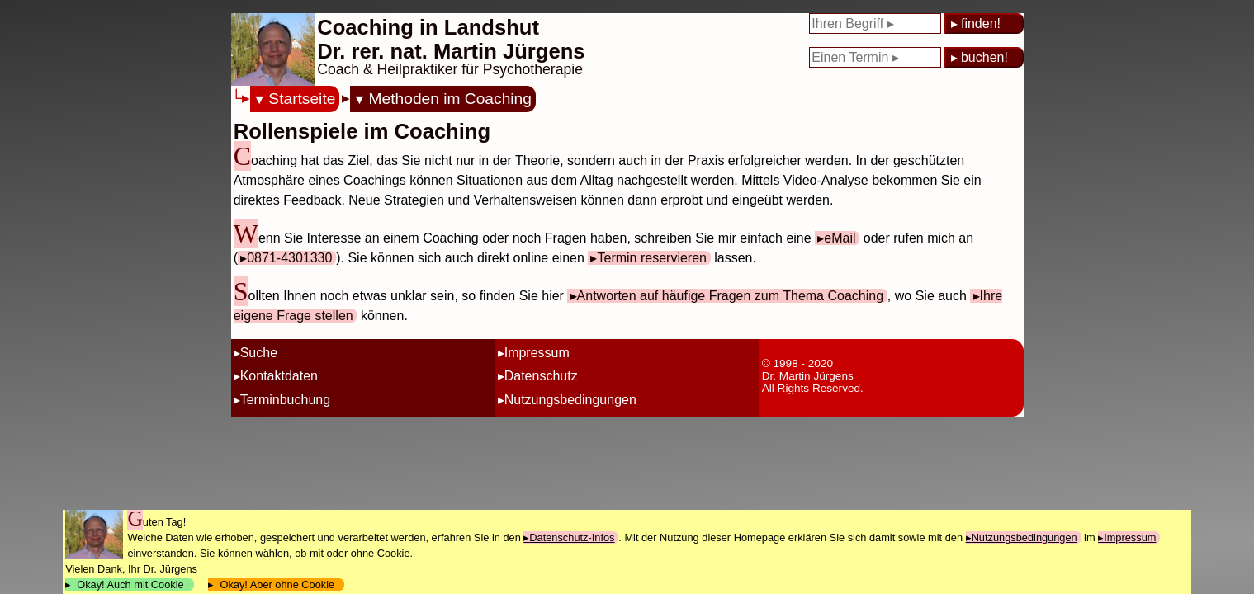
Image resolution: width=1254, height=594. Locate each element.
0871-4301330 (289, 258)
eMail (839, 238)
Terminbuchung (285, 400)
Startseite (301, 98)
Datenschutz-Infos (571, 537)
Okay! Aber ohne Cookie (277, 584)
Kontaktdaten (279, 376)
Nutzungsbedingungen (570, 400)
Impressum (537, 353)
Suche (258, 353)
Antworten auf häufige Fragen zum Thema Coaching (730, 296)
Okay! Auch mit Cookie (130, 584)
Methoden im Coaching (450, 98)
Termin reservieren (651, 258)
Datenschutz (541, 376)
